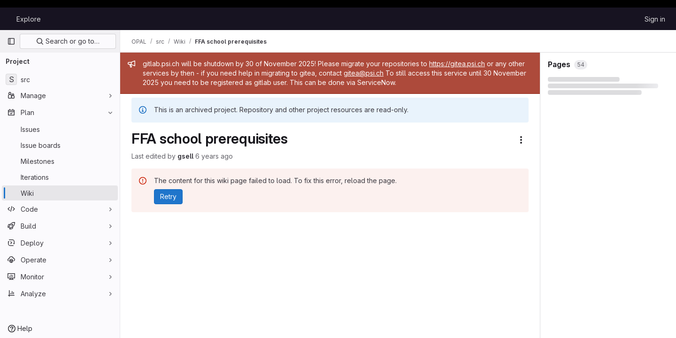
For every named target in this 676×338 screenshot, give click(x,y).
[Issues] (60, 129)
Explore (28, 19)
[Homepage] (7, 18)
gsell (185, 156)
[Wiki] (60, 192)
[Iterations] (60, 176)
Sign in (655, 19)
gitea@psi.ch (364, 73)
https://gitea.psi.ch (457, 64)
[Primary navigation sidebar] (11, 41)
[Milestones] (60, 161)
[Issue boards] (60, 145)
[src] (60, 79)
